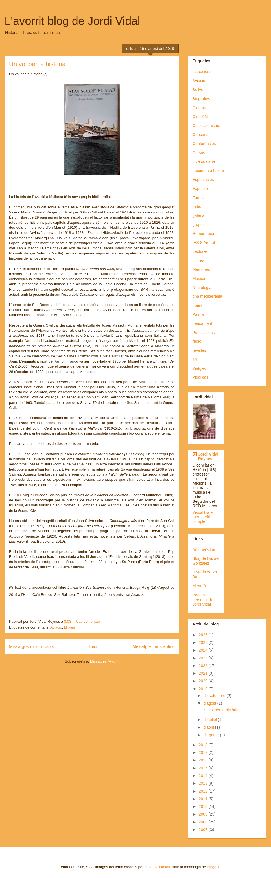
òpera (198, 305)
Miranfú (199, 586)
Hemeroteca (203, 233)
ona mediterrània (207, 296)
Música (199, 278)
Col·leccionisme (206, 125)
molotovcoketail (157, 867)
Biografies (201, 98)
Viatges (199, 368)
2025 (204, 642)
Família (199, 197)
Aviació (56, 627)
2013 (204, 783)
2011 (204, 799)
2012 (204, 791)
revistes (199, 350)
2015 (204, 768)
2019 (204, 689)
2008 (204, 822)
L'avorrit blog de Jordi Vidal (72, 21)
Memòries (201, 269)
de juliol (210, 719)
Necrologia (202, 287)
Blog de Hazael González (206, 561)
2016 (204, 760)
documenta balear (208, 170)
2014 (204, 775)
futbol (197, 206)
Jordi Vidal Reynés (208, 456)
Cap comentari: (89, 621)
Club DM (200, 116)
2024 (204, 650)
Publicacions (204, 332)
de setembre (214, 695)
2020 (204, 681)
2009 (204, 814)
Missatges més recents (31, 646)
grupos (199, 224)
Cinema (199, 107)
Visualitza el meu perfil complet (203, 517)
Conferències (204, 143)
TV (195, 359)
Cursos (199, 152)
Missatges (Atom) (104, 661)
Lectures (200, 251)
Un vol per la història (37, 64)
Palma (198, 314)
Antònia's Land (205, 549)
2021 (204, 673)
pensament (202, 323)
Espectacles (203, 179)
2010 (204, 806)
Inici (93, 646)
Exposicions (203, 188)
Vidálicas (200, 377)
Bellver (199, 89)
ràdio (197, 341)
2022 (204, 665)
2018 (204, 745)
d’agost (210, 703)
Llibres (69, 627)
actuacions (202, 71)
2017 (204, 752)
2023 (204, 658)
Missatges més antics (153, 646)
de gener (211, 735)
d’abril (209, 727)
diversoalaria (204, 161)
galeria (198, 215)
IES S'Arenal (204, 242)
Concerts (200, 134)
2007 (204, 829)
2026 (204, 635)
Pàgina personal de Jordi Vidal (203, 600)
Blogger (213, 867)
